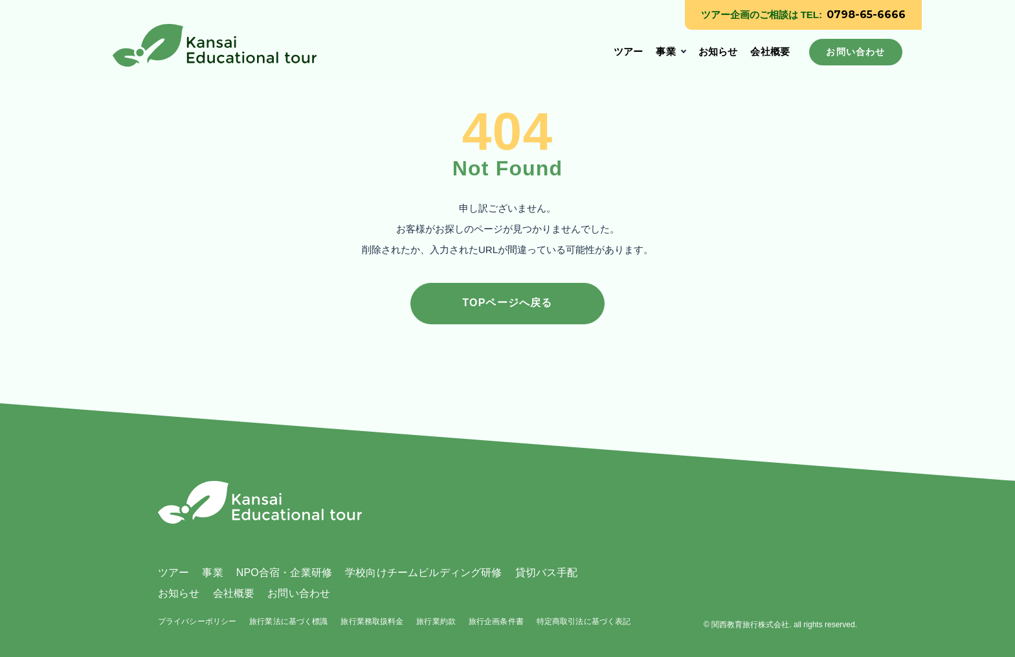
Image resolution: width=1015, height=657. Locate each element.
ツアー (628, 51)
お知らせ (718, 51)
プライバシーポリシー (197, 621)
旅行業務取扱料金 (371, 621)
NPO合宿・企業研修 (284, 572)
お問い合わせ (298, 593)
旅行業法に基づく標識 (288, 621)
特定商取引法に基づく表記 (583, 621)
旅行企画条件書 (496, 621)
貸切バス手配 (546, 572)
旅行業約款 (436, 621)
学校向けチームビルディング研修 (423, 572)
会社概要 (770, 51)
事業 (665, 51)
